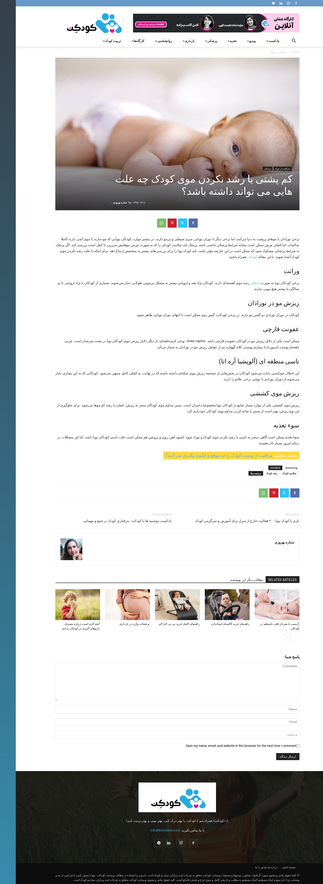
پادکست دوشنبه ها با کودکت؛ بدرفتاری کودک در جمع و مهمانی (111, 521)
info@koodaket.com (149, 830)
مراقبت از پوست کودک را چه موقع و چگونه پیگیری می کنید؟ (202, 455)
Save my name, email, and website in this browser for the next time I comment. (224, 746)
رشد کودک (256, 473)
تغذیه (216, 41)
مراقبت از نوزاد (266, 168)
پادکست (256, 41)
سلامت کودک (274, 473)
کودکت (236, 257)
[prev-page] (279, 637)
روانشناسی (147, 41)
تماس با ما (245, 867)
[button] (278, 41)
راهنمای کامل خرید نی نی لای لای (163, 624)
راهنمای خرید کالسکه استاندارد (214, 624)
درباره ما (257, 867)
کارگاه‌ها (122, 41)
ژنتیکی (239, 283)
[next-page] (272, 637)
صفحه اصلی (273, 867)
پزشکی (194, 41)
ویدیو (235, 41)
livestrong (276, 467)
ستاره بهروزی (104, 202)
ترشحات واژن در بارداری (119, 624)
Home (280, 52)
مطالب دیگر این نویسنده (231, 580)
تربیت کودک (95, 41)
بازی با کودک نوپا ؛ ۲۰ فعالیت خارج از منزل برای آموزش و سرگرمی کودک (231, 521)
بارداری (172, 41)
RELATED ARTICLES (267, 580)
